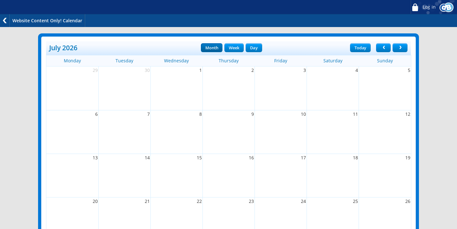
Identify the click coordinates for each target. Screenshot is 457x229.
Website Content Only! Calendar (47, 20)
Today (360, 48)
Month (211, 48)
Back (5, 20)
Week (234, 48)
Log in (423, 7)
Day (254, 48)
